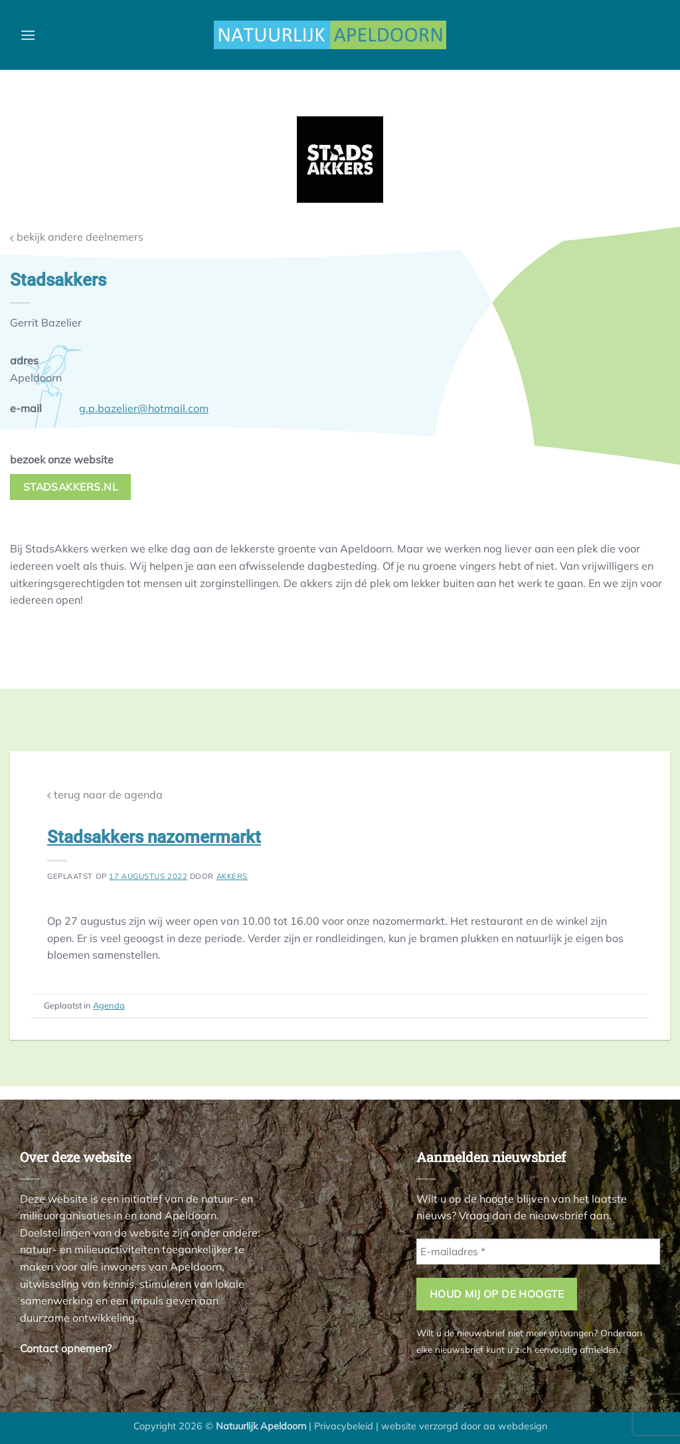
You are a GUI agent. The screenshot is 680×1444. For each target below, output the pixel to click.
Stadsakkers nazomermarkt (154, 837)
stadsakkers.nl (70, 486)
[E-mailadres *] (538, 1251)
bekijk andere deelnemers (76, 237)
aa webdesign (515, 1426)
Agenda (109, 1005)
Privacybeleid (343, 1426)
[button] (28, 35)
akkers (232, 876)
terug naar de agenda (105, 794)
